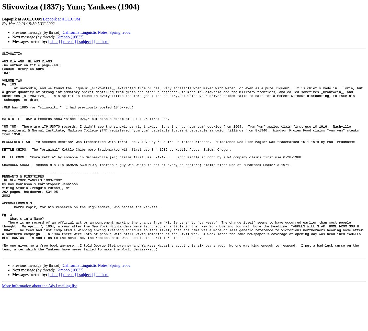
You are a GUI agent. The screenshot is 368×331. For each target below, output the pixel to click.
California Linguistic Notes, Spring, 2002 (97, 32)
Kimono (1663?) (69, 37)
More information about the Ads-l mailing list (39, 326)
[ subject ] (85, 41)
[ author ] (102, 41)
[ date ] (54, 41)
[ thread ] (68, 41)
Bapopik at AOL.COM (61, 19)
